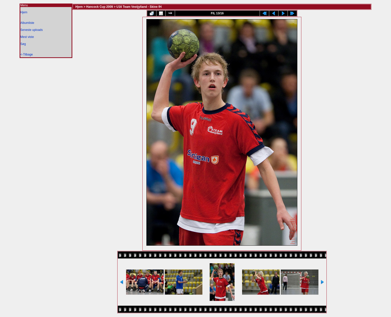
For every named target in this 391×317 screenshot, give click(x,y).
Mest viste (27, 37)
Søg (23, 44)
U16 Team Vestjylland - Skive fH (138, 7)
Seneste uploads (31, 30)
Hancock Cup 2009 (99, 7)
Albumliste (27, 23)
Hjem (23, 12)
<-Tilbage (26, 54)
